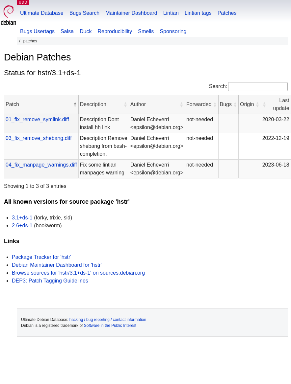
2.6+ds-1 (22, 225)
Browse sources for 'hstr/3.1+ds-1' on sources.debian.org (78, 273)
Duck (86, 31)
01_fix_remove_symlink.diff (37, 119)
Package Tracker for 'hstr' (41, 257)
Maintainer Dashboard (131, 13)
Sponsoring (173, 31)
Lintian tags (198, 13)
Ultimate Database (42, 13)
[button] (75, 104)
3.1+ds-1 (22, 217)
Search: (218, 86)
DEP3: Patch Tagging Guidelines (50, 280)
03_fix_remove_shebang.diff (39, 138)
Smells (146, 31)
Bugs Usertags (37, 31)
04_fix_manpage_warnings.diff (41, 165)
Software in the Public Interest (110, 325)
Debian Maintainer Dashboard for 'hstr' (57, 265)
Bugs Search (84, 13)
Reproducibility (114, 31)
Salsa (67, 31)
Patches (227, 13)
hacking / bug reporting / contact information (107, 319)
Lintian (171, 13)
